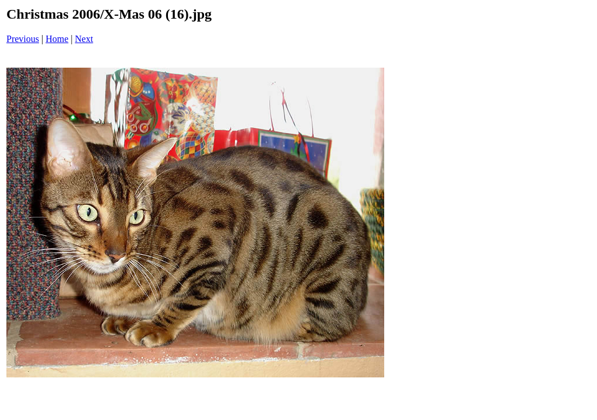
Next (84, 39)
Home (56, 39)
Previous (22, 39)
